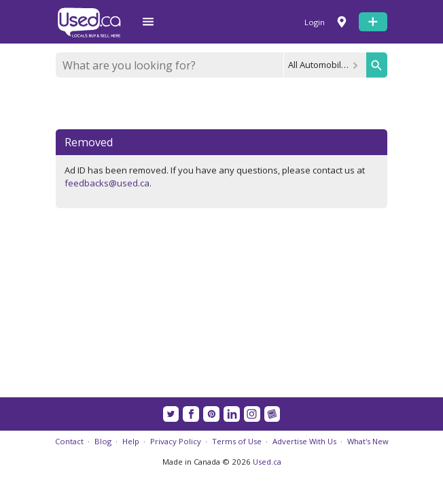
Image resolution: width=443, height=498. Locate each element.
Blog (102, 441)
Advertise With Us (304, 441)
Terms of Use (237, 441)
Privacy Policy (175, 441)
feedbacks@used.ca (107, 183)
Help (130, 441)
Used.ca (267, 461)
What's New (368, 441)
